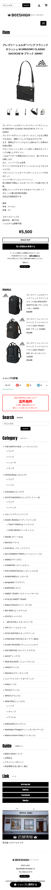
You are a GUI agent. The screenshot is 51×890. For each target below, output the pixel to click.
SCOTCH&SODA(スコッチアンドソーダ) (22, 497)
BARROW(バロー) (12, 588)
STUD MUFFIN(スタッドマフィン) (19, 633)
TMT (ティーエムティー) (15, 628)
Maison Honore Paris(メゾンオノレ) (20, 735)
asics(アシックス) (12, 656)
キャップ (12, 711)
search (26, 5)
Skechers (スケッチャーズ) (16, 673)
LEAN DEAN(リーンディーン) (21, 530)
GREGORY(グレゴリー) (15, 724)
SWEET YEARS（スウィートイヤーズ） (22, 594)
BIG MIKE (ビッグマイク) (16, 610)
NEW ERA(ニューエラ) (15, 701)
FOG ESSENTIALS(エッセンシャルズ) (21, 571)
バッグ (11, 457)
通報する (26, 262)
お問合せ (8, 758)
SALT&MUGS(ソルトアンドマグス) (20, 650)
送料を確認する (34, 256)
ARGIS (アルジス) (12, 696)
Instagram (25, 784)
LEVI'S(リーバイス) (13, 616)
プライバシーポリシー (14, 762)
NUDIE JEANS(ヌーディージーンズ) (20, 520)
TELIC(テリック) (12, 690)
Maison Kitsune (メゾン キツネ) (18, 605)
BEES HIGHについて (14, 754)
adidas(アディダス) (13, 560)
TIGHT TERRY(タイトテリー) (21, 524)
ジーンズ (12, 507)
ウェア (11, 451)
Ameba (25, 800)
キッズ (11, 468)
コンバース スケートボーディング (19, 679)
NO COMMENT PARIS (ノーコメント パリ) (23, 554)
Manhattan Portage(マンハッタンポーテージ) (24, 729)
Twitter (25, 789)
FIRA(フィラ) (10, 684)
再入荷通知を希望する (25, 246)
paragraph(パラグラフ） (15, 582)
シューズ (12, 462)
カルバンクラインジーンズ (16, 514)
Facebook (25, 795)
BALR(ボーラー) (12, 542)
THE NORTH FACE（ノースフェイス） (22, 447)
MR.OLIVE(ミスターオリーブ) (18, 622)
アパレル (12, 717)
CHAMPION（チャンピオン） (17, 565)
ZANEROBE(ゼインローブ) (16, 576)
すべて (7, 385)
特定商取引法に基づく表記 (16, 766)
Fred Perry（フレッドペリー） (18, 548)
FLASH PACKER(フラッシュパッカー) (21, 645)
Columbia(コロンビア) (14, 492)
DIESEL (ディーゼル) (14, 537)
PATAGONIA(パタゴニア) (15, 475)
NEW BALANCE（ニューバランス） (20, 662)
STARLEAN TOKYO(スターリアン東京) (21, 639)
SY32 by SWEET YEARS (15, 599)
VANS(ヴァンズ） (12, 667)
